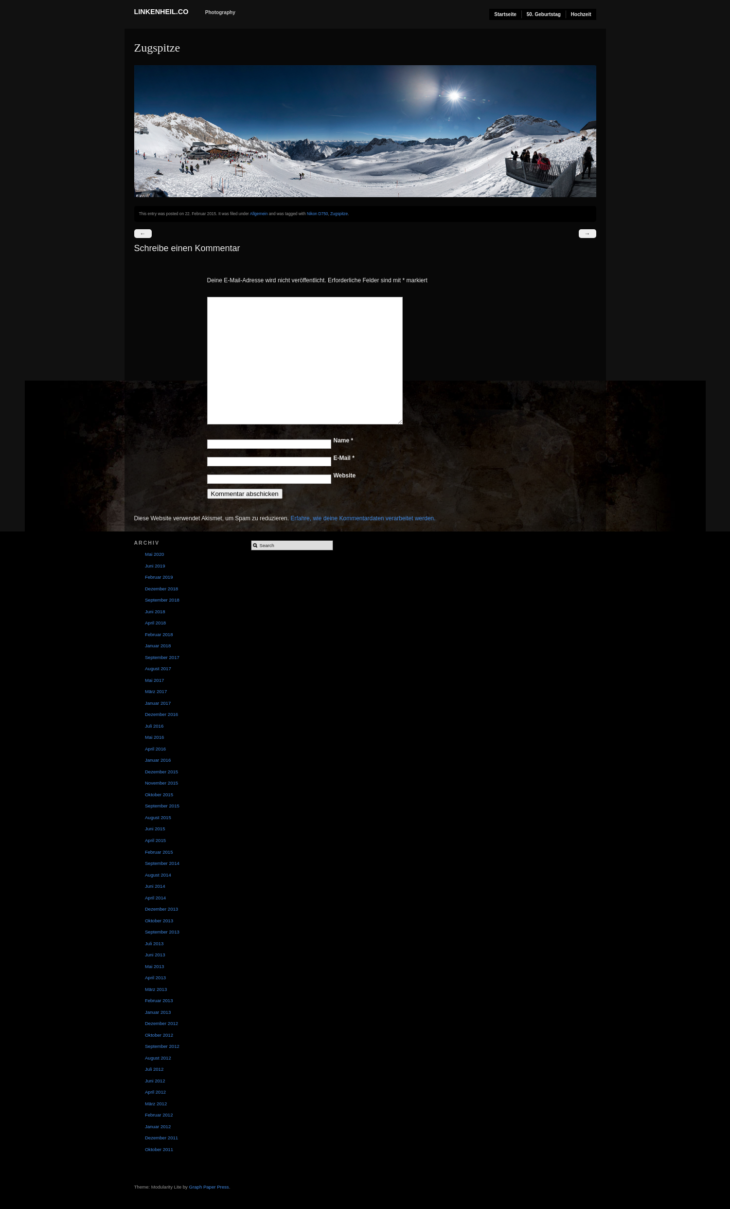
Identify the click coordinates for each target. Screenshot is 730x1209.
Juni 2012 (155, 1080)
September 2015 (162, 805)
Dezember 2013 (161, 909)
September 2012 (162, 1046)
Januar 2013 (158, 1012)
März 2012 (156, 1103)
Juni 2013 (155, 954)
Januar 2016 (158, 760)
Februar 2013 (159, 1000)
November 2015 (161, 783)
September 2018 (162, 600)
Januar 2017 (158, 703)
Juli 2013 (154, 943)
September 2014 (162, 863)
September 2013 (162, 931)
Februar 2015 (159, 852)
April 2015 (155, 840)
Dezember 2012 (161, 1023)
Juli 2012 (154, 1069)
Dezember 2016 (161, 714)
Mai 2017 (154, 680)
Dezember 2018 (161, 588)
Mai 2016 (154, 737)
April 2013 (155, 977)
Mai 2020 (154, 554)
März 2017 (156, 691)
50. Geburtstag (544, 14)
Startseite (505, 14)
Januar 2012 (158, 1126)
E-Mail (344, 458)
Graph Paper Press (209, 1187)
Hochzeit (581, 14)
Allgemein (259, 213)
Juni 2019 (155, 565)
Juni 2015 (155, 828)
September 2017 (162, 657)
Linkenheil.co (161, 12)
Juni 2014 (155, 886)
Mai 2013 (154, 966)
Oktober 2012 (159, 1035)
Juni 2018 (155, 611)
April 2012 (155, 1092)
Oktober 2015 (159, 794)
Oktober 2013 (159, 920)
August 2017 (158, 668)
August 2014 (158, 875)
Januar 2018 (158, 645)
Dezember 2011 (161, 1137)
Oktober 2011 (159, 1149)
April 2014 (155, 897)
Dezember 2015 (161, 771)
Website (345, 475)
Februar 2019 (159, 577)
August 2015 (158, 817)
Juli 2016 (154, 726)
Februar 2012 (159, 1114)
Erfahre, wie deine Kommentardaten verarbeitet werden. (362, 518)
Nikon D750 (317, 213)
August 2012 (158, 1058)
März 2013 (156, 989)
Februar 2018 (159, 634)
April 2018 (155, 622)
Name (344, 440)
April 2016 (155, 748)
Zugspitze (339, 213)
